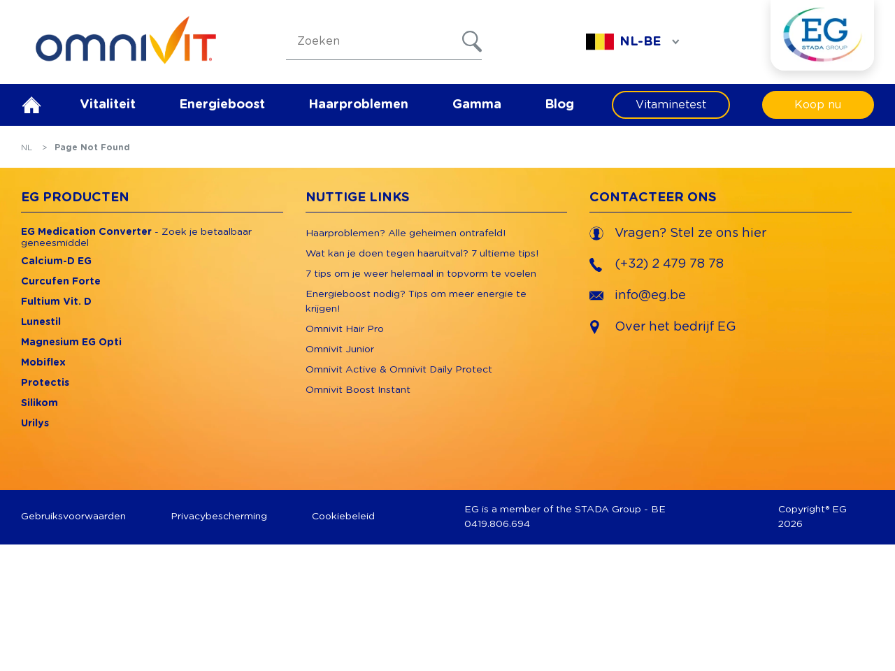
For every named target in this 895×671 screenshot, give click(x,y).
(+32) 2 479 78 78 (656, 265)
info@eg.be (637, 296)
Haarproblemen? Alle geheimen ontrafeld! (406, 233)
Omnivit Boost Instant (358, 390)
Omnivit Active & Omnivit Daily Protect (399, 370)
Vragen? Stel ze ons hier (677, 233)
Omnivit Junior (340, 349)
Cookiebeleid (343, 516)
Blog (559, 105)
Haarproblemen (358, 105)
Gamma (476, 105)
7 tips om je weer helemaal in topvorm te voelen (421, 274)
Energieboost (222, 105)
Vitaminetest (671, 104)
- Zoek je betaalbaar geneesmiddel (136, 237)
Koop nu (817, 104)
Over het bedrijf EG (675, 327)
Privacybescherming (219, 516)
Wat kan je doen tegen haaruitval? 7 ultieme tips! (422, 254)
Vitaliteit (108, 105)
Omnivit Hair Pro (345, 329)
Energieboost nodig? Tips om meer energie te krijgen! (416, 301)
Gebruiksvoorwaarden (73, 516)
